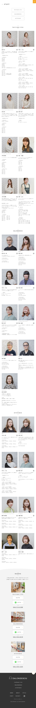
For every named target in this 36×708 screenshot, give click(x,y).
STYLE (24, 692)
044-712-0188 (18, 607)
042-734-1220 (18, 666)
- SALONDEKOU (18, 685)
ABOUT (18, 692)
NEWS (11, 692)
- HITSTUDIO (18, 687)
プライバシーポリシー (18, 699)
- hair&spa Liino (18, 682)
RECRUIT (18, 696)
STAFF (11, 696)
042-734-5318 (18, 637)
